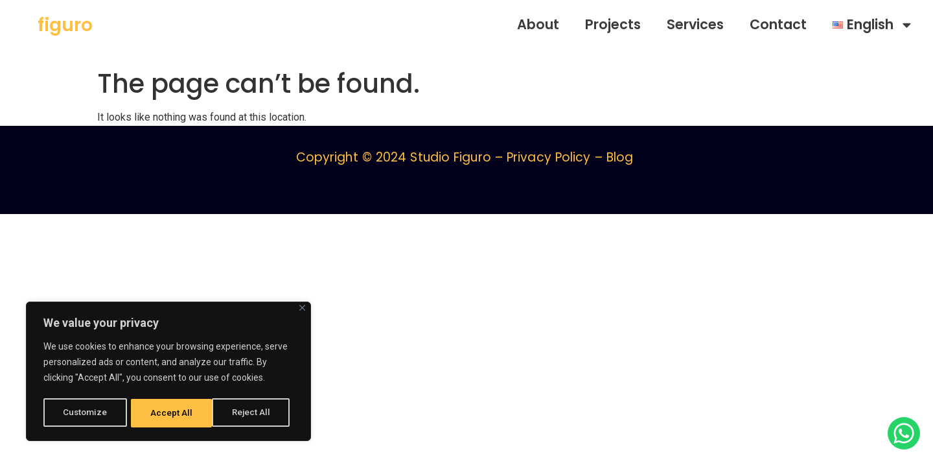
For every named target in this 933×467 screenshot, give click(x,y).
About (538, 24)
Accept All (254, 413)
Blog (619, 157)
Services (695, 24)
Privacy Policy (548, 157)
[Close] (302, 311)
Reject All (170, 413)
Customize (85, 413)
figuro (65, 25)
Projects (613, 24)
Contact (778, 24)
